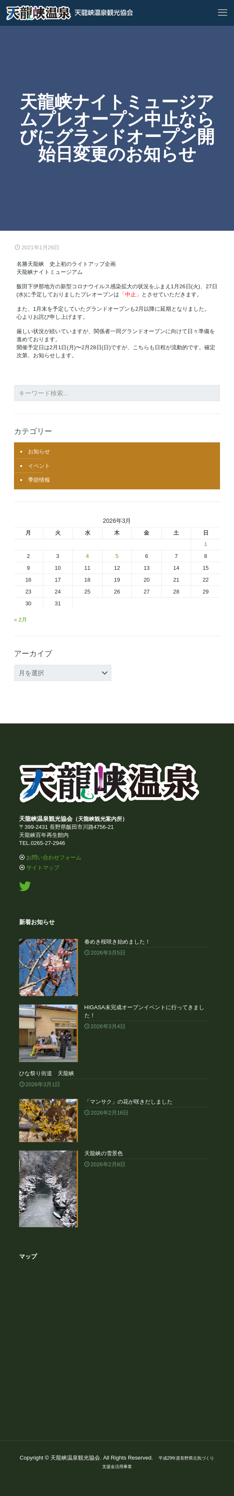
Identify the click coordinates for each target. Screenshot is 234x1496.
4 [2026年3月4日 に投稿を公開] (87, 556)
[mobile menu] (222, 13)
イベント (39, 466)
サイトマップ (42, 867)
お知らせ (39, 451)
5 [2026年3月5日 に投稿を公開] (116, 556)
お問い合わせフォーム (53, 857)
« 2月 (20, 619)
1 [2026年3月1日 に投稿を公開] (205, 544)
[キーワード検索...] (117, 393)
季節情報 (39, 480)
